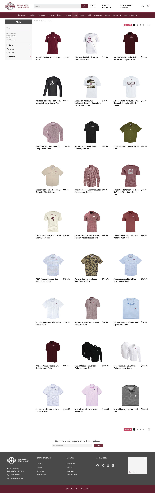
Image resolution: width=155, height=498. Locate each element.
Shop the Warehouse (106, 6)
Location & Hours (72, 470)
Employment (71, 459)
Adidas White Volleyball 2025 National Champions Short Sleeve (126, 102)
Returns (39, 463)
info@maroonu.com (15, 474)
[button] (47, 455)
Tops (8, 28)
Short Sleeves (10, 40)
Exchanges (40, 467)
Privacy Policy (85, 494)
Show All (127, 25)
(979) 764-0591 (14, 471)
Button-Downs (11, 33)
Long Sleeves (10, 35)
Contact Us (70, 467)
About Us (69, 463)
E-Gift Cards (93, 6)
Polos (8, 38)
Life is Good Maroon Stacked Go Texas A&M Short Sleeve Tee (126, 190)
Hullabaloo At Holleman (126, 6)
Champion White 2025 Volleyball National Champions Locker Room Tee (88, 102)
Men (18, 22)
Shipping (39, 459)
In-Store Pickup (41, 470)
